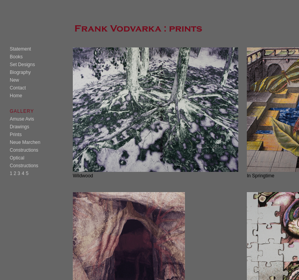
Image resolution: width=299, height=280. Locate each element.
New (14, 80)
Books (16, 57)
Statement (20, 49)
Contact (18, 88)
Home (16, 95)
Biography (20, 72)
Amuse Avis (22, 119)
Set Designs (22, 64)
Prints (16, 134)
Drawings (19, 127)
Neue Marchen (25, 142)
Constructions (24, 150)
